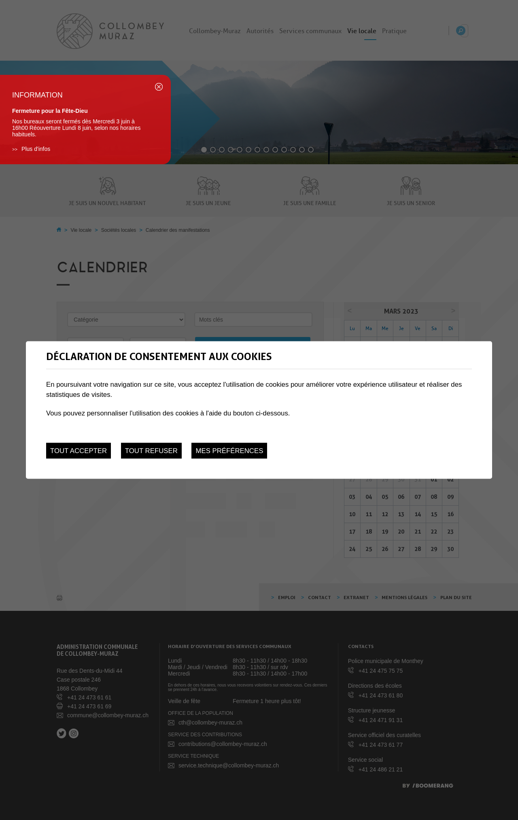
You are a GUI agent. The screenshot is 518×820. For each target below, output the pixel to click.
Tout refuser (151, 451)
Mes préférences (229, 451)
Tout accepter (78, 451)
